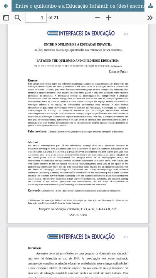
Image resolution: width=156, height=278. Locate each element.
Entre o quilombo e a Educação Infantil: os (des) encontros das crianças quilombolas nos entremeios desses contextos (85, 5)
